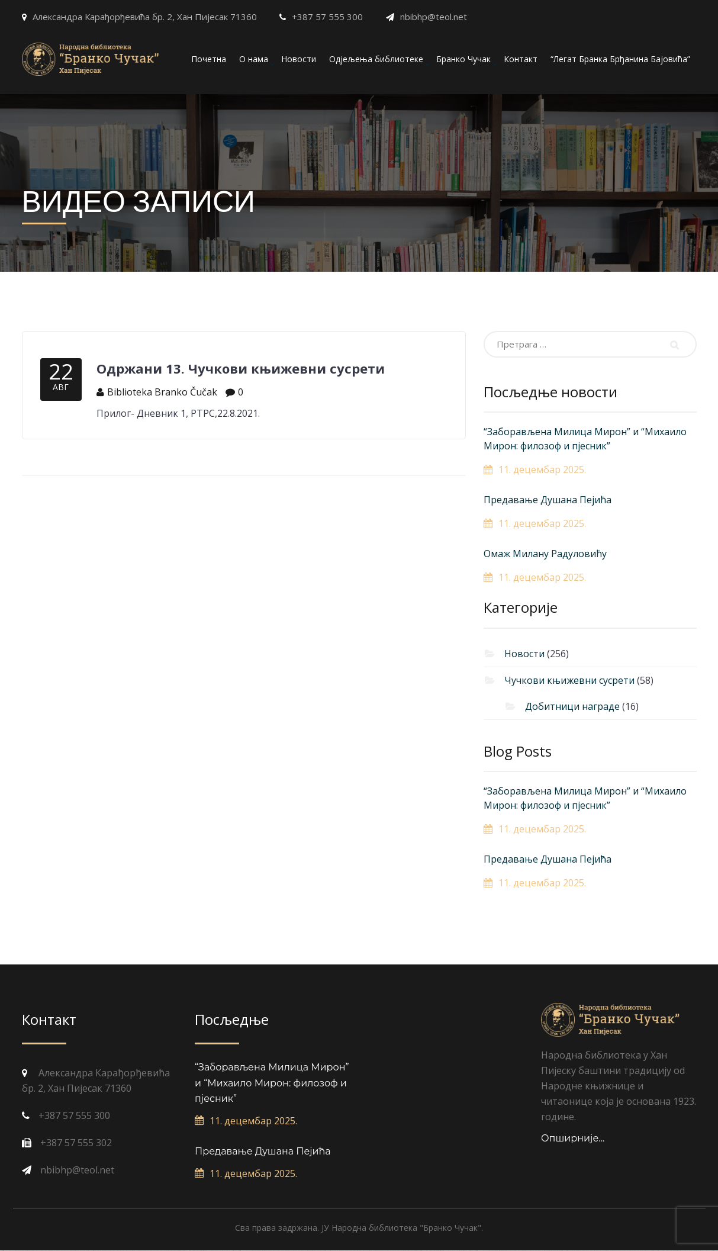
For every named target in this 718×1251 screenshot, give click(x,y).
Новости (298, 59)
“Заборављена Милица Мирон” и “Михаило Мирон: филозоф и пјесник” (585, 438)
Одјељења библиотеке (376, 59)
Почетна (208, 59)
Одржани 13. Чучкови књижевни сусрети (240, 368)
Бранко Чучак (463, 59)
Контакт (520, 59)
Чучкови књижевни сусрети (569, 680)
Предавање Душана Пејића (547, 499)
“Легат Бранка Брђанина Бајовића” (620, 59)
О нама (253, 59)
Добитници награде (572, 706)
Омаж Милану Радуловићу (545, 553)
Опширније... (573, 1138)
